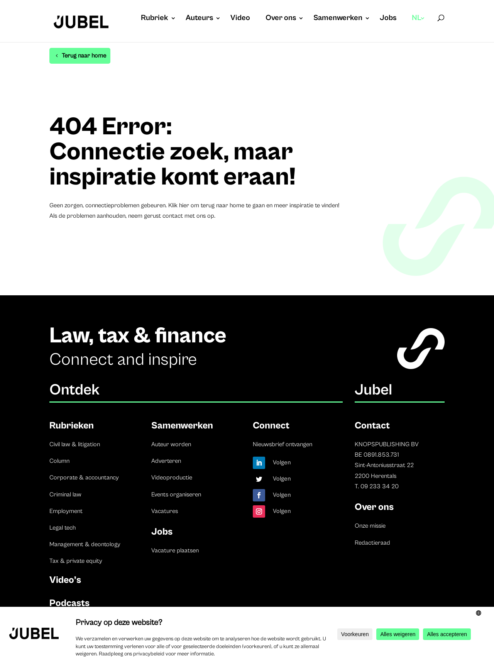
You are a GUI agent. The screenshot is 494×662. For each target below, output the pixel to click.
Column (59, 460)
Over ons (281, 18)
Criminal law (65, 494)
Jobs (388, 18)
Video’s (65, 580)
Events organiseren (176, 494)
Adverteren (166, 460)
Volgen (282, 462)
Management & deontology (84, 544)
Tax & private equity (75, 560)
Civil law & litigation (74, 444)
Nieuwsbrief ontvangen (282, 444)
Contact (372, 425)
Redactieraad (372, 542)
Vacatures (164, 511)
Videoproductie (171, 477)
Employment (66, 511)
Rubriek (154, 18)
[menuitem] (418, 25)
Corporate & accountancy (84, 477)
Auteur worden (171, 444)
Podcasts (69, 603)
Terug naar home (84, 55)
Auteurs (199, 18)
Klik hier (178, 205)
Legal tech (62, 527)
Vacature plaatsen (175, 550)
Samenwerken (337, 18)
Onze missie (370, 525)
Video (240, 18)
